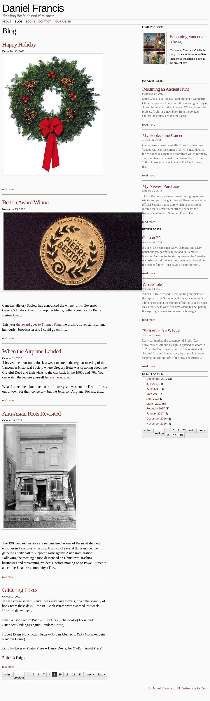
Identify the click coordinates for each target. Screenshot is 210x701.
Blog (18, 21)
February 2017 (156, 408)
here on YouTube (57, 377)
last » (101, 674)
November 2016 (157, 423)
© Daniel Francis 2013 (164, 688)
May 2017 (153, 393)
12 (73, 674)
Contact (44, 21)
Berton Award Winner (26, 202)
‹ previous (19, 676)
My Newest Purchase (160, 186)
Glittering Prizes (19, 589)
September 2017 (157, 378)
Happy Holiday (19, 44)
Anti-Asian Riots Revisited (31, 413)
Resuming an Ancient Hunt (165, 89)
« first (8, 674)
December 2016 (157, 418)
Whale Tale (152, 284)
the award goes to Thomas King (38, 324)
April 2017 (153, 398)
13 (80, 674)
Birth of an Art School (161, 330)
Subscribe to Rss (194, 688)
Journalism (62, 21)
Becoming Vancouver (188, 36)
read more (8, 189)
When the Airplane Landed (31, 351)
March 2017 (154, 403)
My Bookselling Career (162, 135)
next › (90, 674)
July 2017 (153, 383)
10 (60, 674)
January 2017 (155, 413)
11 (66, 674)
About (6, 21)
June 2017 (153, 388)
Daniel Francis (33, 8)
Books (30, 21)
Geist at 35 (151, 237)
